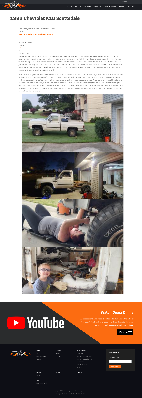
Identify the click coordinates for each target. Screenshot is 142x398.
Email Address (115, 358)
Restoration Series (41, 356)
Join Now (125, 332)
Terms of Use (80, 394)
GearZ (37, 353)
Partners (97, 7)
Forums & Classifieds (83, 364)
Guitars (58, 356)
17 (20, 48)
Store (121, 7)
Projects (87, 7)
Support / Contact (68, 394)
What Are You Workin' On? (85, 356)
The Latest (80, 353)
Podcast (38, 359)
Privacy (58, 394)
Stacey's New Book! (41, 383)
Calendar (130, 7)
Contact (124, 2)
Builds (58, 353)
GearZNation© (110, 7)
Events (38, 375)
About (69, 7)
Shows (78, 7)
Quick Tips (80, 367)
